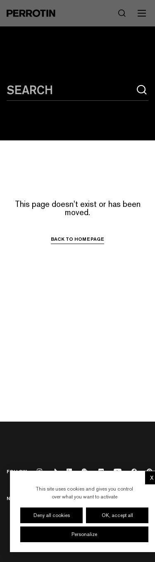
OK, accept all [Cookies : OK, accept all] (117, 515)
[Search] (122, 13)
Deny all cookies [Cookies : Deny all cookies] (51, 515)
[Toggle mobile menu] (141, 13)
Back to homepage (77, 239)
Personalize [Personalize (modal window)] (84, 534)
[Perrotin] (31, 13)
